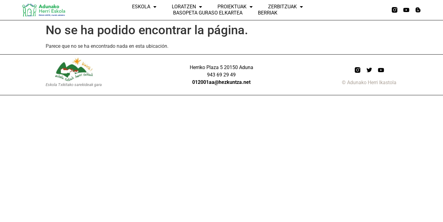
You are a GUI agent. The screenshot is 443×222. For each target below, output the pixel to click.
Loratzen (187, 7)
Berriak (267, 13)
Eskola (144, 7)
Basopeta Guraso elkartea (207, 13)
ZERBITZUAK (285, 7)
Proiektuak (235, 7)
